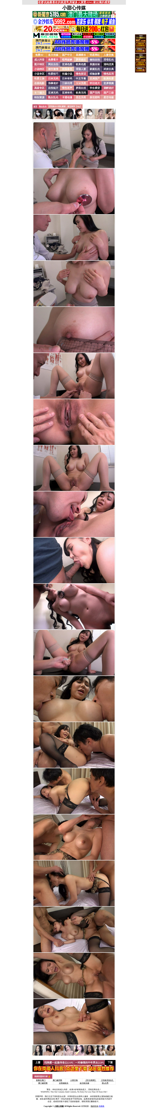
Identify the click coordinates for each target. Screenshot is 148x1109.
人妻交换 (109, 55)
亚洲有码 (67, 92)
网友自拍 (53, 64)
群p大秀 (105, 1083)
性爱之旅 (39, 78)
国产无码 (95, 92)
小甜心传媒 (74, 7)
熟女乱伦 (53, 97)
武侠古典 (109, 69)
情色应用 (109, 73)
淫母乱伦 (109, 59)
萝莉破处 (81, 59)
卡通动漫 (67, 97)
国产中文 (67, 55)
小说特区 (39, 69)
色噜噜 (101, 1106)
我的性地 (94, 1106)
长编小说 (67, 73)
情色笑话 (81, 73)
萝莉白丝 (81, 88)
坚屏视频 (109, 83)
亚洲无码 (53, 92)
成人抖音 (39, 59)
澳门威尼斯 (57, 1080)
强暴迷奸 (53, 83)
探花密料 (95, 97)
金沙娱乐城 (84, 1083)
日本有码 (67, 78)
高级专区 (39, 88)
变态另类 (81, 97)
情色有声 (67, 88)
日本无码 (53, 78)
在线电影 (39, 83)
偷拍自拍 (95, 59)
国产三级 (109, 92)
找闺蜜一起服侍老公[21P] (58, 1062)
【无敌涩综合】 (107, 1080)
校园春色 (67, 69)
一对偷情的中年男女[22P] (89, 1062)
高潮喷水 (81, 55)
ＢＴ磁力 (39, 92)
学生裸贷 (95, 88)
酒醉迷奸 (109, 88)
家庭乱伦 (95, 69)
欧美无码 (81, 92)
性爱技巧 (53, 73)
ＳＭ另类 (81, 83)
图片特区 (39, 64)
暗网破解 (67, 59)
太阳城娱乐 (63, 1083)
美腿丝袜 (95, 64)
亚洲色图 (67, 64)
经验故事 (95, 73)
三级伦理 (67, 83)
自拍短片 (53, 88)
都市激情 (53, 69)
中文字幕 (81, 78)
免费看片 (53, 59)
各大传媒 (53, 55)
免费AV (39, 55)
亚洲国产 (95, 78)
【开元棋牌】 (90, 1080)
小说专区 (39, 73)
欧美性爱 (109, 78)
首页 (35, 106)
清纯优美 (109, 64)
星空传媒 (109, 97)
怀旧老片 (95, 83)
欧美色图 (81, 64)
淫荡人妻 (81, 69)
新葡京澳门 (40, 1080)
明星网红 (95, 55)
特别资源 (39, 97)
